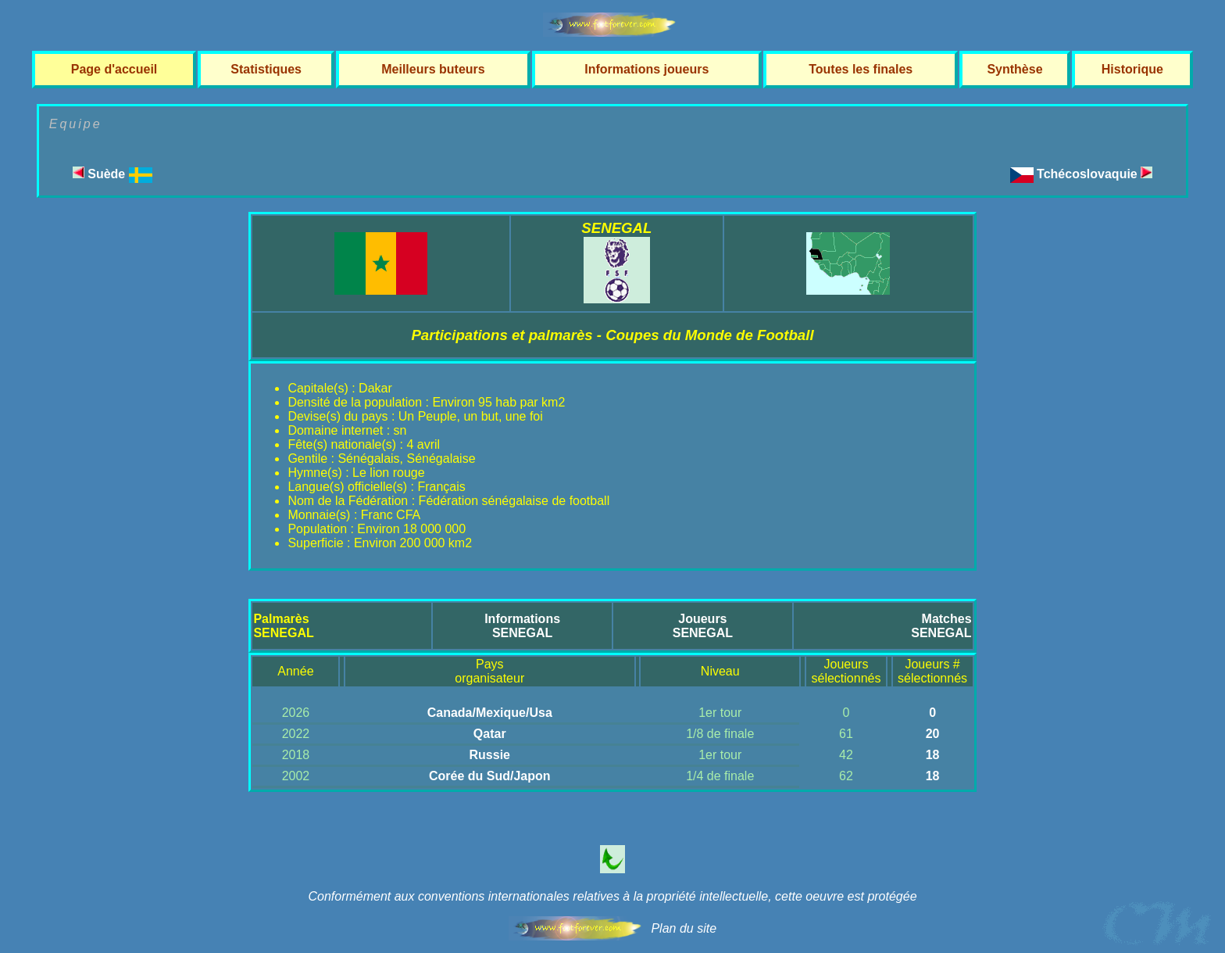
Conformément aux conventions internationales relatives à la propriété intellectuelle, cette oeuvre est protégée (612, 896)
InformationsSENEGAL (522, 626)
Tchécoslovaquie (1094, 174)
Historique (1132, 69)
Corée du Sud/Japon (490, 776)
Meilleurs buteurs (432, 69)
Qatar (489, 733)
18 (933, 754)
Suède (112, 174)
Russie (490, 754)
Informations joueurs (646, 69)
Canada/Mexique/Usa (489, 712)
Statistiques (266, 69)
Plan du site (683, 928)
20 (933, 733)
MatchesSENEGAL (941, 626)
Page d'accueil (114, 69)
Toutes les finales (860, 69)
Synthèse (1014, 69)
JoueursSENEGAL (703, 626)
